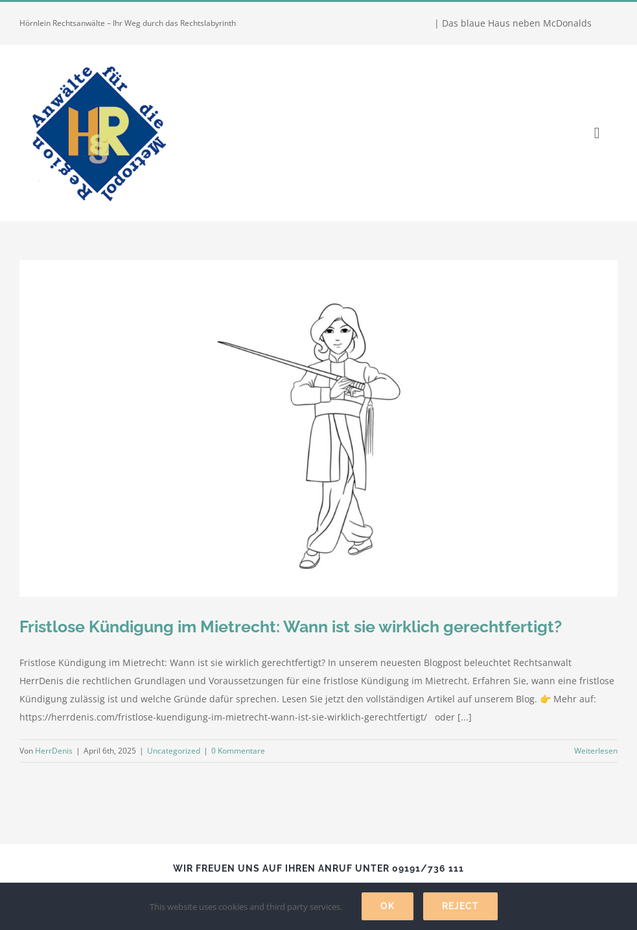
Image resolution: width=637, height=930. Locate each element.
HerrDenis (54, 750)
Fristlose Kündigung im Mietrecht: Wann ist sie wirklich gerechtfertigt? (290, 626)
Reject (460, 906)
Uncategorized (173, 750)
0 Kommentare (238, 750)
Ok (387, 906)
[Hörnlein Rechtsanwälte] (97, 59)
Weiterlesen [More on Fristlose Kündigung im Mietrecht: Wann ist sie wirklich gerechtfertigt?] (596, 750)
